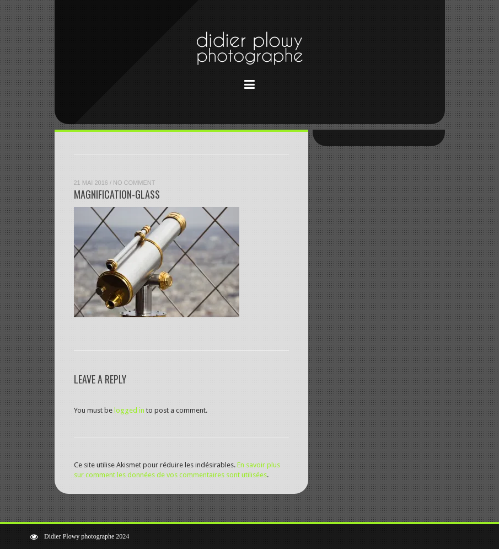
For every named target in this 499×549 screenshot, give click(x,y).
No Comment (134, 182)
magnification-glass (117, 194)
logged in (129, 410)
